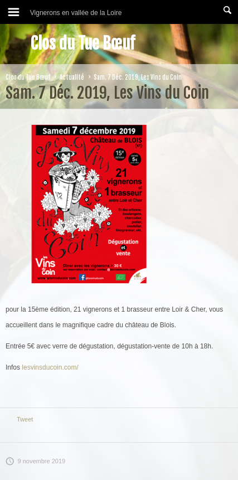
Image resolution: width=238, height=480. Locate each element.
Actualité (72, 77)
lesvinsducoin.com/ (50, 367)
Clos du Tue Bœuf (82, 43)
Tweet (25, 419)
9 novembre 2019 (35, 461)
